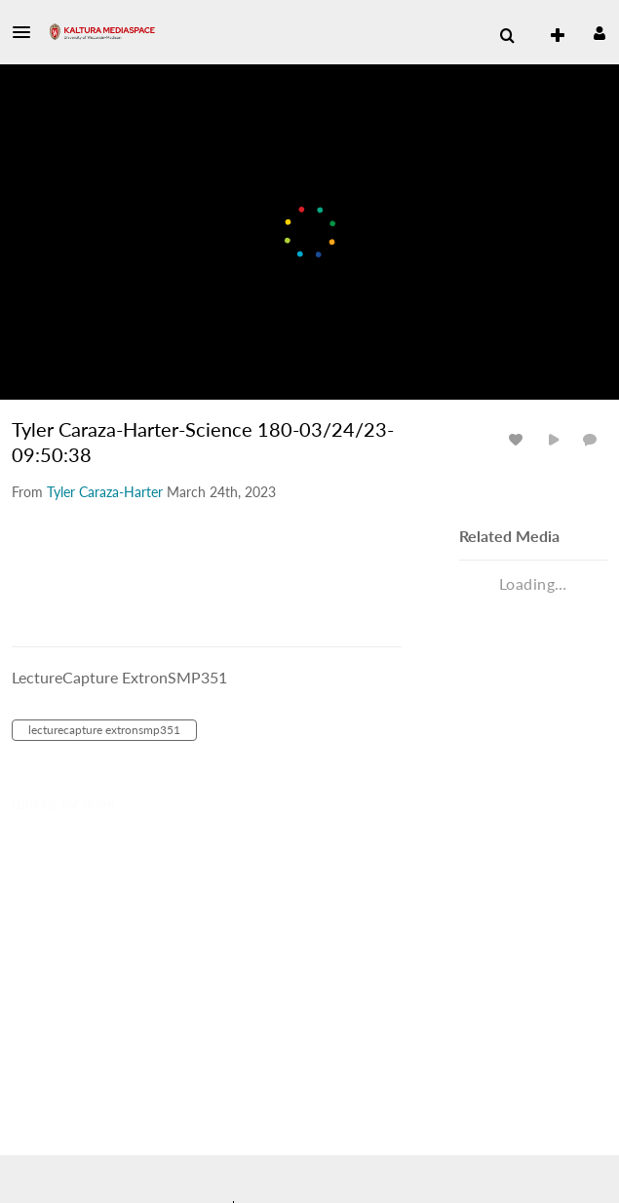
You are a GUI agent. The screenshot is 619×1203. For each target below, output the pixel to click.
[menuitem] (506, 36)
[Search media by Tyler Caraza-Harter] (105, 492)
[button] (27, 32)
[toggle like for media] (518, 439)
